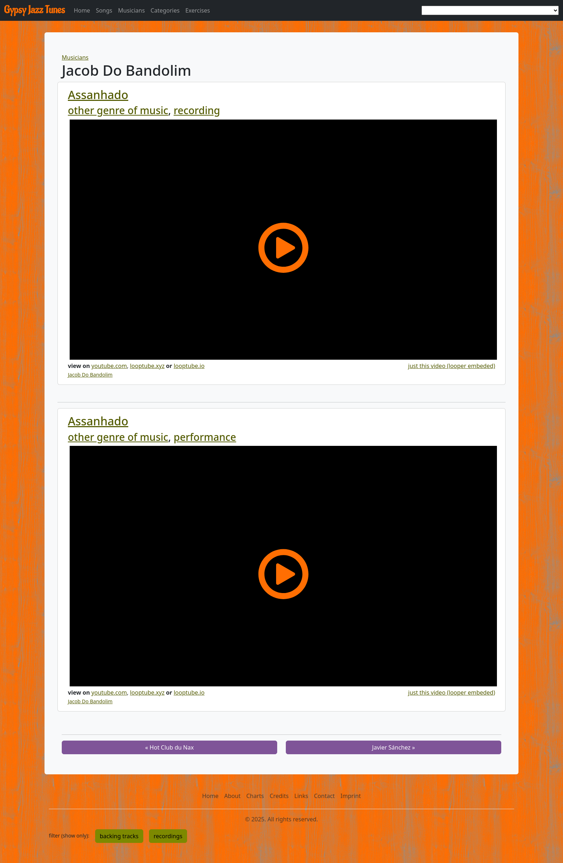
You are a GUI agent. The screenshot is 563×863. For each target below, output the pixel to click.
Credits (279, 796)
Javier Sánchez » (393, 747)
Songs (104, 10)
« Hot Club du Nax (169, 747)
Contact (324, 796)
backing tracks (119, 836)
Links (301, 796)
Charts (255, 796)
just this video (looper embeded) (451, 366)
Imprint (350, 796)
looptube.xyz (147, 366)
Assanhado (98, 94)
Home (82, 10)
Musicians (131, 10)
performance (205, 437)
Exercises (197, 10)
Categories (165, 10)
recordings (168, 836)
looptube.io (189, 366)
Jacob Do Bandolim (90, 374)
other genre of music (118, 110)
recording (197, 110)
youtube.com (109, 366)
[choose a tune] (490, 10)
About (232, 796)
